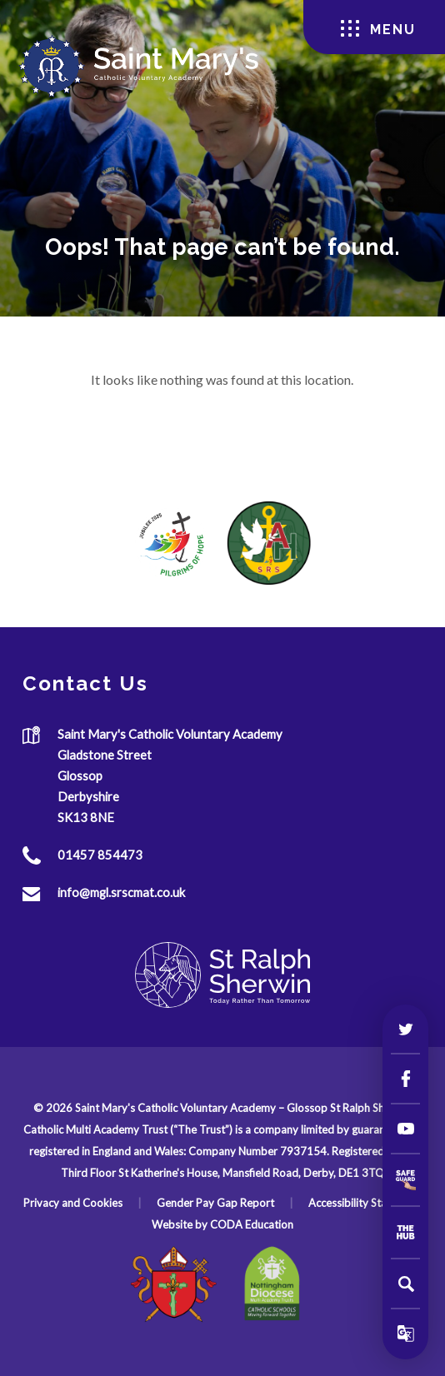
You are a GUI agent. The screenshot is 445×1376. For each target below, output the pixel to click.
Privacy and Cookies (72, 1202)
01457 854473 (100, 854)
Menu (378, 28)
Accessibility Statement (365, 1202)
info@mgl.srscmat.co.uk (121, 892)
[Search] (406, 1283)
